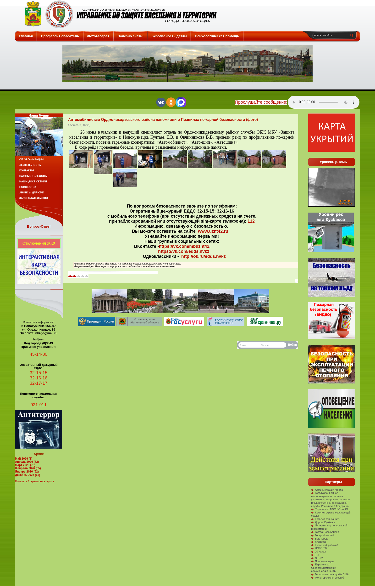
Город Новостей (322, 535)
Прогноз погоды (322, 561)
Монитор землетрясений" (328, 577)
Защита (119, 14)
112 (251, 221)
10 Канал (318, 551)
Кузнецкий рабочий (324, 545)
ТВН (315, 554)
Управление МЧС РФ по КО (329, 509)
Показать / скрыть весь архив (34, 481)
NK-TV (317, 558)
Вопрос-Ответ (39, 226)
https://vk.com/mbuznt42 (184, 246)
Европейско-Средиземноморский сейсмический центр (323, 567)
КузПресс (318, 541)
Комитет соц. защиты (325, 519)
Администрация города (327, 489)
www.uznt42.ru (213, 231)
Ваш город (319, 538)
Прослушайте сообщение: (261, 102)
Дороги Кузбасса (323, 522)
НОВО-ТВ (319, 548)
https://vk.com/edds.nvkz (183, 251)
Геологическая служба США (330, 574)
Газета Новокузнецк (325, 531)
